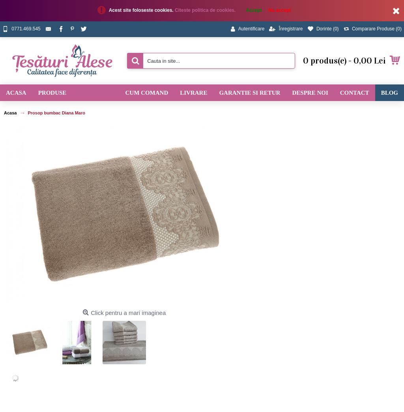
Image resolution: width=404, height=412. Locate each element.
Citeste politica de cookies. (206, 10)
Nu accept (279, 10)
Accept (254, 10)
